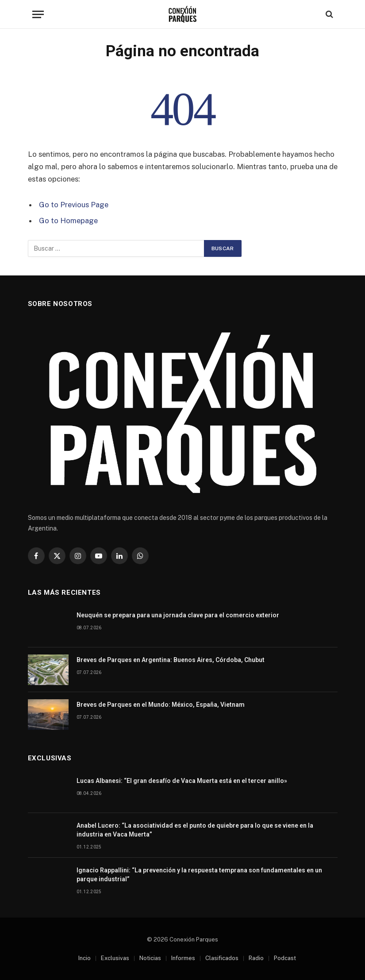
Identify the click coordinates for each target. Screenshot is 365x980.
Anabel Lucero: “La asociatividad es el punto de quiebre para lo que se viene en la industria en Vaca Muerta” (195, 830)
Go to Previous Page (73, 204)
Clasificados (221, 958)
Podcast (285, 958)
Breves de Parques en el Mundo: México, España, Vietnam (161, 704)
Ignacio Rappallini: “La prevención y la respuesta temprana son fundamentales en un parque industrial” (199, 875)
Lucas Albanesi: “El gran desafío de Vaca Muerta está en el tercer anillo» (182, 780)
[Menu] (38, 14)
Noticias (150, 958)
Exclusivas (115, 958)
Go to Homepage (68, 220)
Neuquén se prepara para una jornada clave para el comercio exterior (178, 615)
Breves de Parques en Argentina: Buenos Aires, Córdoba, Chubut (171, 659)
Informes (183, 958)
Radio (256, 958)
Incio (84, 958)
